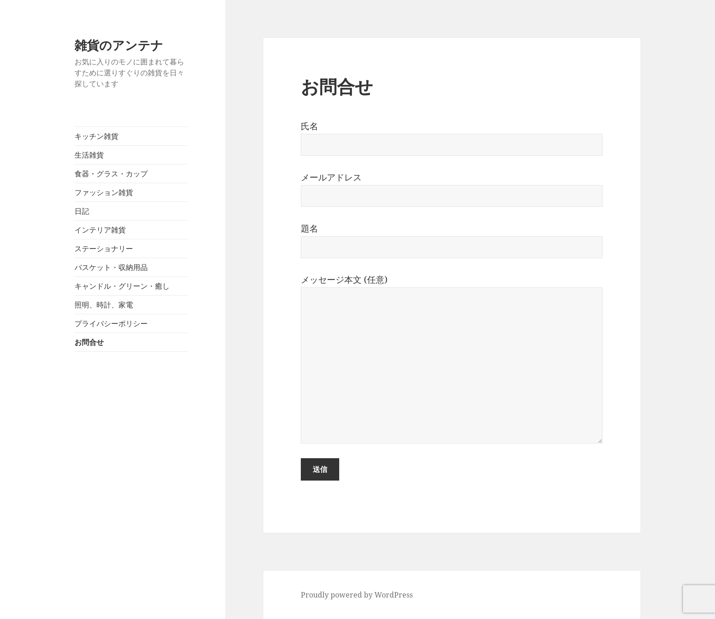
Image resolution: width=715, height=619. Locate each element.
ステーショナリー (104, 248)
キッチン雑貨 (96, 136)
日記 (82, 211)
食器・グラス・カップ (111, 174)
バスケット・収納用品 (111, 267)
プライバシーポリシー (111, 323)
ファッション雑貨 (104, 192)
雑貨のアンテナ (119, 45)
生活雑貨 (89, 155)
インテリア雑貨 (100, 230)
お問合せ (89, 342)
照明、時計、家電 (104, 305)
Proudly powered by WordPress (357, 595)
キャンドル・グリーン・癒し (122, 286)
